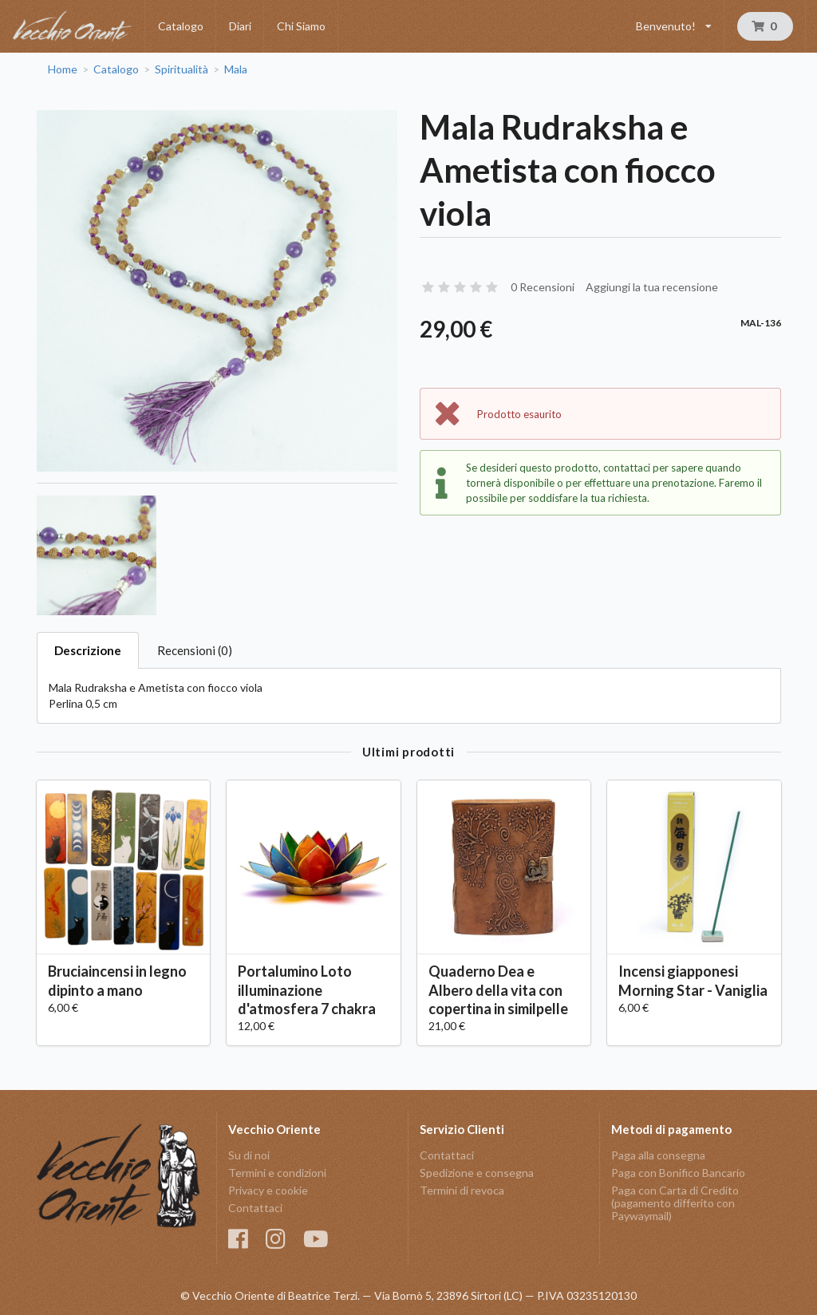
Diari (240, 26)
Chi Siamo (301, 26)
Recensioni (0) (194, 650)
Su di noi (249, 1155)
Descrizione (87, 650)
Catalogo (180, 26)
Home (62, 69)
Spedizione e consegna (477, 1172)
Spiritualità (181, 69)
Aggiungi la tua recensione (652, 287)
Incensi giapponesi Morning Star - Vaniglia (693, 980)
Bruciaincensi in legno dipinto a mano (117, 980)
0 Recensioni (542, 287)
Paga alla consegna (658, 1155)
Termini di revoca (462, 1190)
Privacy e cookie (268, 1190)
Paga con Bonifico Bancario (678, 1172)
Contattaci (255, 1207)
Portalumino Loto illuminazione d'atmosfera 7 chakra (307, 989)
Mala (235, 69)
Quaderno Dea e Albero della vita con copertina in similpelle (498, 989)
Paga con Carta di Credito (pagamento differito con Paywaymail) (675, 1202)
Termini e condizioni (277, 1172)
